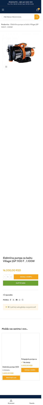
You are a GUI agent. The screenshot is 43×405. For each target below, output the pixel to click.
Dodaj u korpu (26, 277)
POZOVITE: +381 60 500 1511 (20, 2)
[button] (30, 370)
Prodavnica (5, 24)
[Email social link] (16, 299)
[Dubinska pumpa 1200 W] (11, 349)
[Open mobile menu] (3, 9)
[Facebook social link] (10, 299)
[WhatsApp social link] (19, 299)
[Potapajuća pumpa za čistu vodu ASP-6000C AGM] (30, 345)
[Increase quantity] (11, 276)
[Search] (20, 16)
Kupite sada (20, 283)
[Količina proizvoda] (8, 276)
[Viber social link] (22, 299)
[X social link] (13, 299)
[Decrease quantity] (4, 276)
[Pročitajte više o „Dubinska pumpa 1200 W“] (11, 378)
